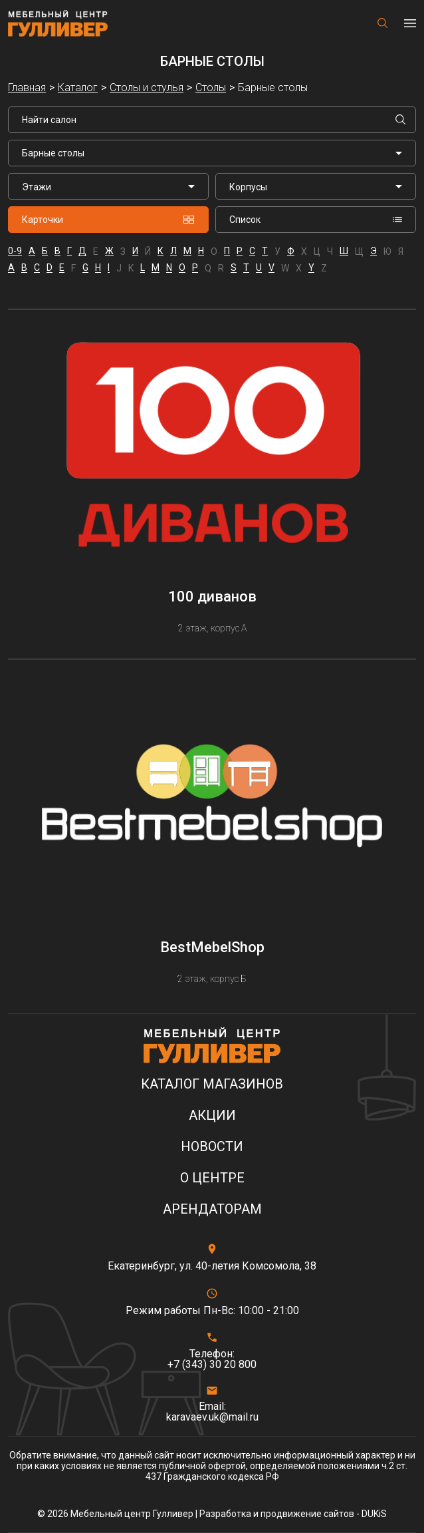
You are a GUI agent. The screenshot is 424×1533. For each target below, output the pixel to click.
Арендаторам (212, 1209)
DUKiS (374, 1513)
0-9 (15, 251)
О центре (212, 1178)
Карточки (108, 220)
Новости (212, 1146)
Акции (212, 1115)
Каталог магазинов (212, 1084)
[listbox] (108, 186)
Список (315, 219)
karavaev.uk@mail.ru (212, 1417)
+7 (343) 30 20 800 (212, 1364)
